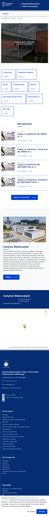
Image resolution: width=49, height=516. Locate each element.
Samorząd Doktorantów (10, 434)
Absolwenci (6, 467)
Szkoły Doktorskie (8, 417)
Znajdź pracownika (8, 444)
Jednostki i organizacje (9, 441)
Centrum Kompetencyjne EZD (12, 449)
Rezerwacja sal (33, 97)
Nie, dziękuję (31, 511)
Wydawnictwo (6, 429)
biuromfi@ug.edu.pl (8, 384)
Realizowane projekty (9, 439)
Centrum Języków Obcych (10, 424)
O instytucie (7, 72)
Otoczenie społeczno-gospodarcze (13, 471)
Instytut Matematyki (16, 246)
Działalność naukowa (25, 72)
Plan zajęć (6, 109)
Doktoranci (5, 465)
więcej (8, 277)
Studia (5, 85)
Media (4, 473)
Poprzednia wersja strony (12, 97)
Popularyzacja (19, 85)
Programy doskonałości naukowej (13, 436)
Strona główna (5, 18)
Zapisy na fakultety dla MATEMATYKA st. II (28, 165)
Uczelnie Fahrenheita (9, 446)
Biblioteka (5, 422)
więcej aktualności (21, 197)
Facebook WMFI (8, 395)
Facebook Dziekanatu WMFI (12, 397)
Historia (33, 85)
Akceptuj (42, 511)
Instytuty (19, 18)
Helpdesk (5, 491)
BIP (3, 495)
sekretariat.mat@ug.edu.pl (11, 303)
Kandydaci (5, 461)
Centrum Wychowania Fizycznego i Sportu (16, 427)
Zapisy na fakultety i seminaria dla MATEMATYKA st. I (32, 181)
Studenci (5, 463)
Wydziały (5, 415)
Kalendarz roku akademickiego (12, 488)
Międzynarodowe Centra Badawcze (13, 419)
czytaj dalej (22, 141)
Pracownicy (6, 469)
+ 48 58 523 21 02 (15, 388)
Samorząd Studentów (9, 432)
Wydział (13, 18)
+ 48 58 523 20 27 (11, 381)
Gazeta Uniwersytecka (9, 493)
